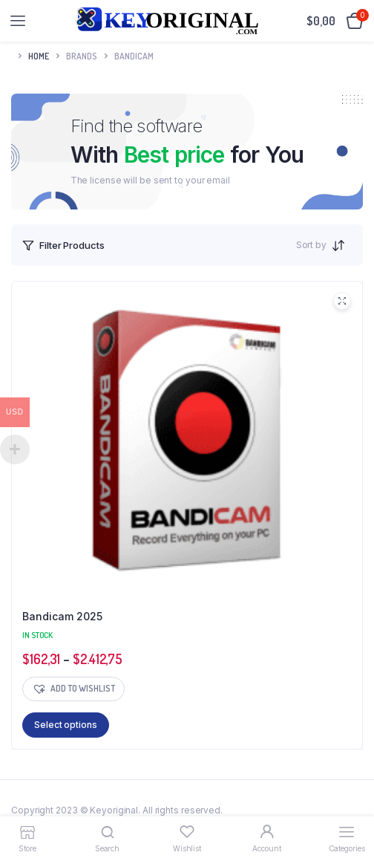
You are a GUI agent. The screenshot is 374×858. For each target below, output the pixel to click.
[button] (73, 689)
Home (38, 56)
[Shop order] (342, 245)
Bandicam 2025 (62, 616)
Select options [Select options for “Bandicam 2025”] (65, 724)
